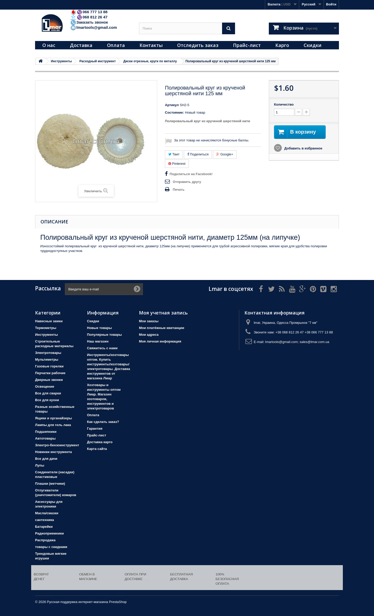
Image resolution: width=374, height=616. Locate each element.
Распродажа (45, 540)
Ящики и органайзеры (53, 418)
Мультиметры (46, 359)
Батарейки (44, 527)
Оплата (116, 45)
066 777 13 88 (89, 12)
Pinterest (176, 164)
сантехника (44, 520)
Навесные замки (49, 321)
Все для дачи (46, 459)
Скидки (313, 45)
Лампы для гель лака (53, 425)
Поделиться (198, 154)
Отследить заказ (197, 45)
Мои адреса (148, 335)
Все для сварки (48, 393)
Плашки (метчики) (50, 483)
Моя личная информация (160, 341)
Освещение (44, 386)
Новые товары (99, 328)
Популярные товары (104, 335)
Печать (178, 189)
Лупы (39, 465)
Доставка (81, 45)
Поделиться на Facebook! (191, 174)
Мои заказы (148, 321)
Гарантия (94, 428)
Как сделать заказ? (103, 422)
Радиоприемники (49, 533)
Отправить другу (187, 182)
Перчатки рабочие (50, 373)
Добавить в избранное (302, 148)
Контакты (151, 45)
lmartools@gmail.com (93, 27)
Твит (173, 154)
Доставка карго (99, 442)
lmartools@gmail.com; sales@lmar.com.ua (297, 342)
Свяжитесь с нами (102, 348)
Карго (282, 45)
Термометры (45, 328)
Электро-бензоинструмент (57, 445)
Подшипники (45, 432)
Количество (284, 104)
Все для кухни (47, 400)
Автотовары (45, 438)
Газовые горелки (49, 366)
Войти (331, 4)
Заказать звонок (89, 22)
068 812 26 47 (89, 17)
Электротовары (48, 353)
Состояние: (174, 112)
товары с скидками (51, 547)
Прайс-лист (247, 45)
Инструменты (46, 335)
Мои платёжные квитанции (161, 328)
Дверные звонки (49, 380)
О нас (48, 45)
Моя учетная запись (163, 313)
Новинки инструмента (53, 452)
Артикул (172, 105)
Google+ (224, 154)
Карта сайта (97, 449)
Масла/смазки (46, 513)
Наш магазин (98, 341)
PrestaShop (118, 602)
